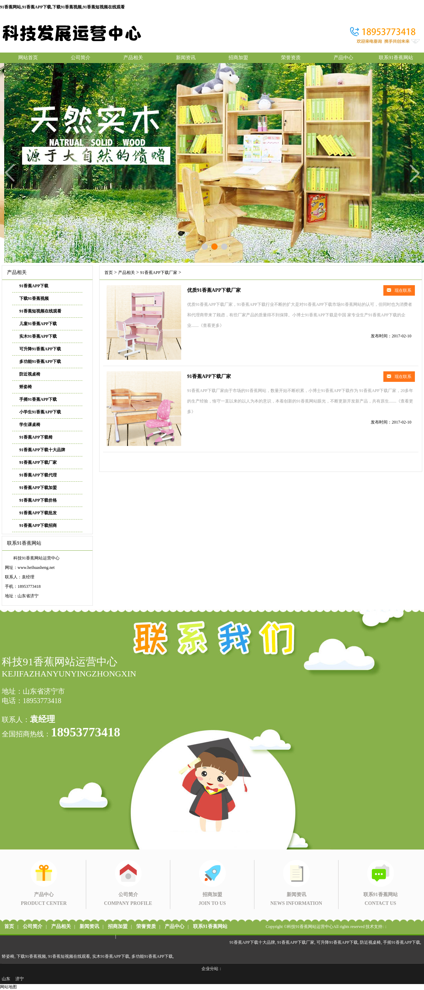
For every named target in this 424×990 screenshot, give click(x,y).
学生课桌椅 (29, 424)
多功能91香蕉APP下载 (40, 361)
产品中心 (343, 57)
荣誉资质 (291, 57)
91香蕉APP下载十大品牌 (42, 449)
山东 (6, 978)
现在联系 (399, 290)
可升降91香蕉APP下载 (40, 348)
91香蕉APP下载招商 (38, 525)
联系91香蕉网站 (396, 57)
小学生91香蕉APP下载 (40, 412)
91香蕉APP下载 (33, 285)
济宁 (19, 978)
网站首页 (28, 57)
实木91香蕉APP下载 (38, 336)
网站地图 (8, 986)
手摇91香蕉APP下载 (38, 399)
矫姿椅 (25, 386)
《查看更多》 (211, 325)
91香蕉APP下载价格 (38, 500)
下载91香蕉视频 (34, 298)
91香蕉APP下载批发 (38, 512)
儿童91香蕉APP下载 (38, 323)
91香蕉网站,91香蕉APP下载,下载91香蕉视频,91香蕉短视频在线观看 (62, 7)
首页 (108, 272)
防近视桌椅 (29, 374)
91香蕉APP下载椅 (36, 437)
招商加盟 (238, 57)
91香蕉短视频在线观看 (40, 311)
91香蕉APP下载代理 (38, 475)
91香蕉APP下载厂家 (38, 462)
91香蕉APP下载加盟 (38, 487)
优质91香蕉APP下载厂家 (214, 290)
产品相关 (133, 57)
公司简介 (80, 57)
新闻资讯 (186, 57)
